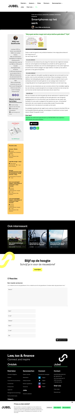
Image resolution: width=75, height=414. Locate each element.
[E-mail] (15, 95)
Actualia (39, 14)
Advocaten (45, 14)
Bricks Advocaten (12, 246)
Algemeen (51, 14)
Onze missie (57, 389)
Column (9, 377)
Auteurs (31, 3)
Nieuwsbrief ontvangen (43, 374)
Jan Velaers (32, 246)
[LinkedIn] (18, 95)
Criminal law (10, 383)
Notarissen (57, 14)
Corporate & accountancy (14, 380)
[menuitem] (36, 8)
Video (39, 3)
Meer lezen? (28, 115)
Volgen (43, 377)
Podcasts (15, 240)
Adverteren (25, 377)
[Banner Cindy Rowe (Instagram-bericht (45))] (16, 140)
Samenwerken (56, 3)
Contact (57, 371)
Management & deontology (14, 392)
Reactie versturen (62, 340)
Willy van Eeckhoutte (44, 27)
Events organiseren (27, 383)
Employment (11, 386)
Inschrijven (37, 269)
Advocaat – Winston (13, 149)
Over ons (29, 7)
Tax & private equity (12, 395)
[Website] (13, 95)
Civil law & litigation (12, 374)
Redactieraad (57, 392)
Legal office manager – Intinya (15, 161)
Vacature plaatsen (27, 393)
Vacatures (25, 386)
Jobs (22, 7)
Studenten (34, 16)
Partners (46, 3)
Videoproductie (26, 380)
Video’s (10, 399)
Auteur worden (26, 374)
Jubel (51, 246)
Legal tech (10, 389)
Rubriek (23, 3)
